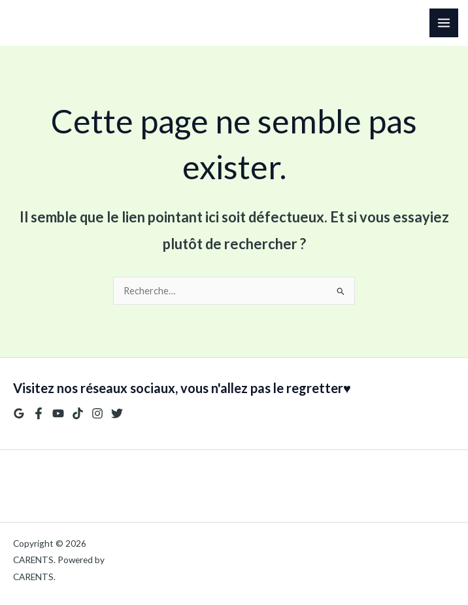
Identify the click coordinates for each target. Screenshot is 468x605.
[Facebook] (38, 413)
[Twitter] (117, 413)
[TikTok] (78, 413)
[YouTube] (58, 413)
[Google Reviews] (19, 413)
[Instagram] (97, 413)
